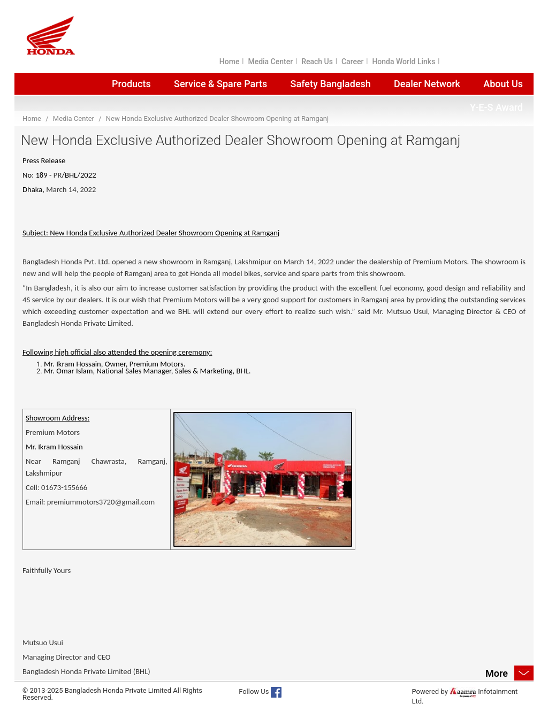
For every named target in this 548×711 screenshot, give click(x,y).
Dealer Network (427, 83)
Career (352, 61)
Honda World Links (403, 61)
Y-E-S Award (496, 107)
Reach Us (317, 61)
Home (229, 61)
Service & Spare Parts (220, 83)
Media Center (270, 61)
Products (131, 83)
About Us (503, 83)
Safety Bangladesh (331, 83)
